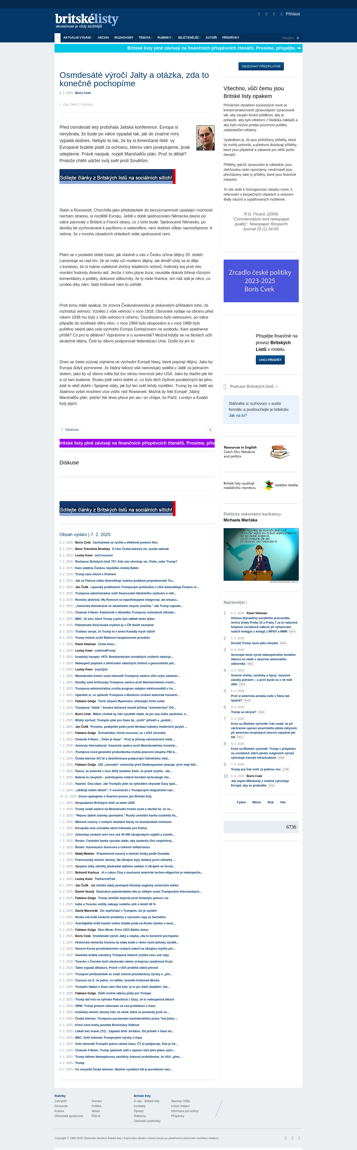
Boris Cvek (83, 93)
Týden (241, 802)
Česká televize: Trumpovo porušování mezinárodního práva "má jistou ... (126, 1018)
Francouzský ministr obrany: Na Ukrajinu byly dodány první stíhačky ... (125, 860)
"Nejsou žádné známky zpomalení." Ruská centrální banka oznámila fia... (126, 815)
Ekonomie (61, 1106)
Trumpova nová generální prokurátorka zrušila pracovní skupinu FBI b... (126, 752)
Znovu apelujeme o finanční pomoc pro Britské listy (115, 796)
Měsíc (256, 802)
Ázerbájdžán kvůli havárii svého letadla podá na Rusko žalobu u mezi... (125, 923)
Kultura (59, 1111)
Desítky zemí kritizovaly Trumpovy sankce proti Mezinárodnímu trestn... (125, 682)
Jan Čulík (81, 587)
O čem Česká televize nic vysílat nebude (140, 549)
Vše (283, 802)
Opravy (139, 1111)
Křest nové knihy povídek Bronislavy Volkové (107, 1025)
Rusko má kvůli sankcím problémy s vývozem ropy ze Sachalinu (120, 917)
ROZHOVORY (123, 37)
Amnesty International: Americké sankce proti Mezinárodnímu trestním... (126, 745)
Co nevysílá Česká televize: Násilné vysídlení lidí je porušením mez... (123, 1069)
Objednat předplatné (261, 66)
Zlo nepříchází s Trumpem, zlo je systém (128, 910)
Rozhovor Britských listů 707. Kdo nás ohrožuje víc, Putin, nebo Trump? (126, 561)
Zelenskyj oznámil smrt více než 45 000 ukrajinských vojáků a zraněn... (125, 834)
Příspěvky (230, 37)
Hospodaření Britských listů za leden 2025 (105, 803)
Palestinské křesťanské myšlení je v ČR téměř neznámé (114, 625)
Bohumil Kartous (87, 872)
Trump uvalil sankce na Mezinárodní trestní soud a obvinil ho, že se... (124, 809)
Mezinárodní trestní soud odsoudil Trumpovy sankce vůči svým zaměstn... (127, 676)
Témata (145, 37)
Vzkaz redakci (180, 1106)
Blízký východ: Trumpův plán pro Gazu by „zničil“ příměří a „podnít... (124, 720)
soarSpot (101, 669)
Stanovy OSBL (181, 1101)
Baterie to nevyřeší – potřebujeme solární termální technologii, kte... (123, 777)
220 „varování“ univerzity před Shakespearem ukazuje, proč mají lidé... (148, 764)
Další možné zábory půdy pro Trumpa (124, 993)
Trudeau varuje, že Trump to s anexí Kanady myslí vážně (115, 631)
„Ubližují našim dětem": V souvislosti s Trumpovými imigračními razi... (125, 790)
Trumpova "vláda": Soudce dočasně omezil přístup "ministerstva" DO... (125, 707)
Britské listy (89, 21)
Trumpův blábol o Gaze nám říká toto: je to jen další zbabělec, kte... (122, 987)
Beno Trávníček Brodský (92, 549)
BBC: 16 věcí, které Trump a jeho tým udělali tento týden (115, 619)
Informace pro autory (185, 1111)
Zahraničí (61, 1101)
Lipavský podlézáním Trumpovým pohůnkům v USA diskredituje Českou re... (144, 587)
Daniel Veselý (84, 891)
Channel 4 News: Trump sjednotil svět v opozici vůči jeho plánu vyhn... (125, 1050)
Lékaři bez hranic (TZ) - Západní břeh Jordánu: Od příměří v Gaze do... (124, 1031)
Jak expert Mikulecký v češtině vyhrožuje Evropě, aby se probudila (260, 783)
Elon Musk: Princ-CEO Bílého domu (123, 930)
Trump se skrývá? (248, 712)
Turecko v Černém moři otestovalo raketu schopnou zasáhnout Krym (124, 961)
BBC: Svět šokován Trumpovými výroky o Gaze (108, 1037)
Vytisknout (70, 429)
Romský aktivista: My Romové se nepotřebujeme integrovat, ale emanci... (127, 600)
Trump (79, 1063)
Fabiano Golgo (85, 701)
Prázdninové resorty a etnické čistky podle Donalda (133, 853)
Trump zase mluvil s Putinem (95, 574)
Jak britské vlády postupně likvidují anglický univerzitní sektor (134, 885)
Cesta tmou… (107, 644)
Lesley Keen (83, 555)
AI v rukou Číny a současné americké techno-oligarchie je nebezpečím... (152, 872)
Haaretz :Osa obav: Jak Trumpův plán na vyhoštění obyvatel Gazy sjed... (126, 784)
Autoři (211, 37)
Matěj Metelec (84, 853)
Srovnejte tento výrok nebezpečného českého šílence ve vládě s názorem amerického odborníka (263, 659)
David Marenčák (86, 910)
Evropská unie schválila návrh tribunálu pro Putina (111, 828)
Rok (271, 802)
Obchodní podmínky (147, 1121)
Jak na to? (238, 415)
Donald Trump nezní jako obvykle (259, 643)
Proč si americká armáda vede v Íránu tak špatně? (260, 698)
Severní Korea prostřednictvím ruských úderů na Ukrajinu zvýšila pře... (125, 948)
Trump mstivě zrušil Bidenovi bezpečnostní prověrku (112, 637)
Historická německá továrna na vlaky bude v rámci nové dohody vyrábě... (127, 942)
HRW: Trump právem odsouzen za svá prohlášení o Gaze (115, 1006)
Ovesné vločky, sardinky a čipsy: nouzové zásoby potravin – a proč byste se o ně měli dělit (261, 680)
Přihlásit (290, 14)
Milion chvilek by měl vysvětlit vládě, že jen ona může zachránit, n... (140, 714)
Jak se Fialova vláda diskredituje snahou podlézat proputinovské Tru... (125, 580)
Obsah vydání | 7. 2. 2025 (85, 534)
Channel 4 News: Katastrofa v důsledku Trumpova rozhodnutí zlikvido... (125, 612)
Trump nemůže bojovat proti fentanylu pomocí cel (133, 898)
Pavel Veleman (85, 644)
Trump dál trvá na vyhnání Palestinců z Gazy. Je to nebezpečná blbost (124, 999)
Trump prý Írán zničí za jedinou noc (260, 769)
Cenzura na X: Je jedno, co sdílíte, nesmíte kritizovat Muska (117, 980)
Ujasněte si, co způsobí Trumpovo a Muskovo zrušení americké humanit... (127, 695)
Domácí (97, 1101)
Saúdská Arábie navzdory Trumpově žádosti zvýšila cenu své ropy (122, 955)
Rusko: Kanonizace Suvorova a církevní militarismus (112, 847)
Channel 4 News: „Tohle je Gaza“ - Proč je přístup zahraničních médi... (125, 739)
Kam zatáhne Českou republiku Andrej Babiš (106, 568)
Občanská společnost (69, 1116)
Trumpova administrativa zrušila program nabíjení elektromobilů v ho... (125, 688)
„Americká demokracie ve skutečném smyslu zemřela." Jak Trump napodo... (129, 606)
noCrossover (104, 555)
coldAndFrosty (105, 650)
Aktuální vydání (77, 37)
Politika (96, 1106)
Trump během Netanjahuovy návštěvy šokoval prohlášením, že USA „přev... (128, 1057)
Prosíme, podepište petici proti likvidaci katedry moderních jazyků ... (138, 726)
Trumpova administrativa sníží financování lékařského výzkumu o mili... (125, 593)
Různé (96, 1116)
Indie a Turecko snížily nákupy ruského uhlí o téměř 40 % (115, 904)
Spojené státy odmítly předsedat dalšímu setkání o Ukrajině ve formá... (125, 866)
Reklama (140, 1116)
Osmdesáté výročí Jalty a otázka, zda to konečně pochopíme (135, 936)
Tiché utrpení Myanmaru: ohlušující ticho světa (131, 701)
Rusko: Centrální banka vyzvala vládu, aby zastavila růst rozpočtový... (124, 841)
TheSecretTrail (105, 879)
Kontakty (140, 1106)
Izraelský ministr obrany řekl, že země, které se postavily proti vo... (122, 1012)
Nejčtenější (189, 37)
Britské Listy (263, 1105)
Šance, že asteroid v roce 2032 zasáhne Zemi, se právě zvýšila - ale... (123, 771)
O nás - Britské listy (146, 1101)
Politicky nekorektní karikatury (252, 517)
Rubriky (165, 37)
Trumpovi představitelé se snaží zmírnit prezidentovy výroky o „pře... (123, 974)
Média (96, 1111)
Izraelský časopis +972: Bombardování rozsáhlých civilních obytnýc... (124, 657)
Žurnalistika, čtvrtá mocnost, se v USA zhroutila (132, 733)
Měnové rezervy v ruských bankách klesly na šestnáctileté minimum (123, 822)
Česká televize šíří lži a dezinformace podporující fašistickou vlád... (122, 758)
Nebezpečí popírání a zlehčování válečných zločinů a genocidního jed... (125, 663)
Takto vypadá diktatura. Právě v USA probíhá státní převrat (116, 967)
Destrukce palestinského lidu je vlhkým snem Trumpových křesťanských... (149, 891)
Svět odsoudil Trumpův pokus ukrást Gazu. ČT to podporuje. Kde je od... (126, 1044)
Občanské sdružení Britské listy (102, 1138)
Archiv (103, 37)
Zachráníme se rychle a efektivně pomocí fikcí (125, 542)
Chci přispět (270, 360)
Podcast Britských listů (249, 386)
